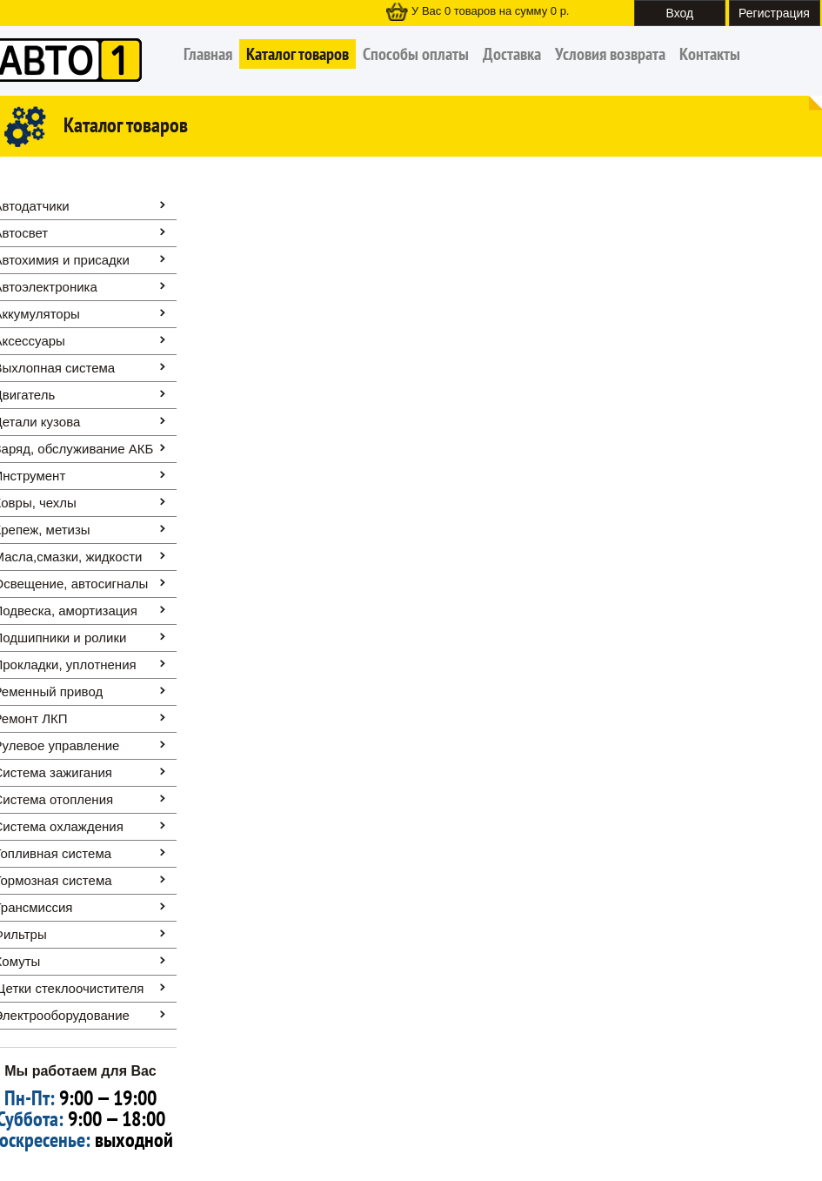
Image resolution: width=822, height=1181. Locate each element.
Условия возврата (610, 54)
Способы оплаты (416, 54)
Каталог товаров (297, 54)
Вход (680, 13)
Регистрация (774, 13)
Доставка (512, 54)
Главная (208, 54)
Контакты (709, 54)
